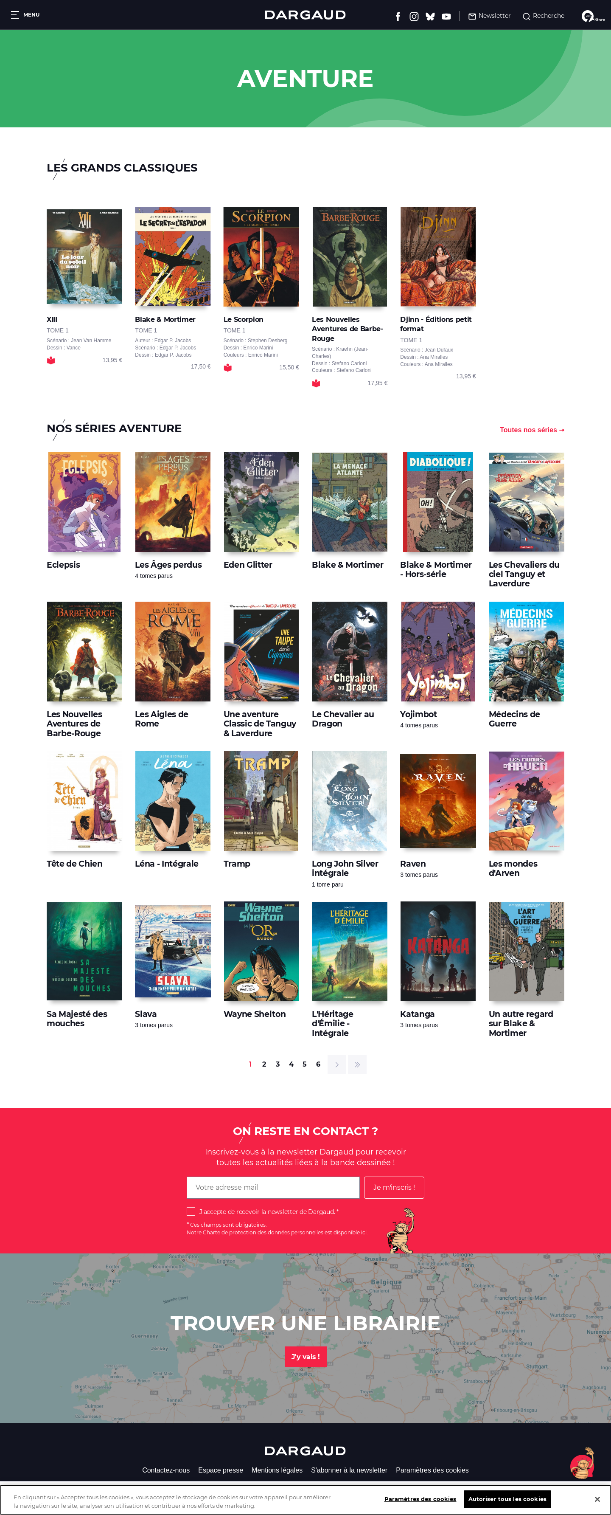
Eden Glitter (248, 565)
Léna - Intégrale (167, 864)
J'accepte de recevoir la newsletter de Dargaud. (267, 1212)
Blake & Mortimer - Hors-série (436, 569)
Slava (146, 1014)
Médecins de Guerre (514, 719)
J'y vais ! (305, 1357)
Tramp (237, 864)
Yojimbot (418, 714)
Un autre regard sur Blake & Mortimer (521, 1023)
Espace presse (220, 1470)
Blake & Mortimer (348, 565)
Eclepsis (63, 565)
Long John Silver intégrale (345, 868)
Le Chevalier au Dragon (343, 719)
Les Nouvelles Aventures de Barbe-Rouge (74, 724)
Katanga (417, 1014)
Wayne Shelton (255, 1014)
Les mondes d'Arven (513, 868)
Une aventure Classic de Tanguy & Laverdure (260, 724)
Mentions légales (277, 1470)
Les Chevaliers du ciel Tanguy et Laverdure (524, 574)
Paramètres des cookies (432, 1470)
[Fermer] (597, 1505)
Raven (413, 864)
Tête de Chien (75, 864)
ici (364, 1232)
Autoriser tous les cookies (507, 1505)
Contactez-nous (166, 1470)
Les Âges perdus (168, 565)
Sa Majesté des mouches (77, 1018)
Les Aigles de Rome (161, 719)
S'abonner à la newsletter (349, 1470)
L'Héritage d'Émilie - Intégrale (332, 1023)
